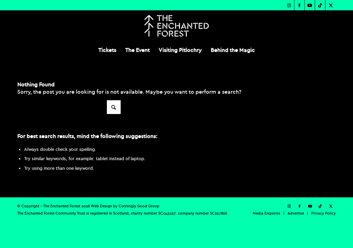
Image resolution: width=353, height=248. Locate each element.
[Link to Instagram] (289, 5)
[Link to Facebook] (299, 5)
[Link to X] (330, 5)
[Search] (69, 107)
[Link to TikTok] (320, 5)
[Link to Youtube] (310, 5)
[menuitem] (107, 50)
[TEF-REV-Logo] (176, 26)
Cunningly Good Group (139, 206)
